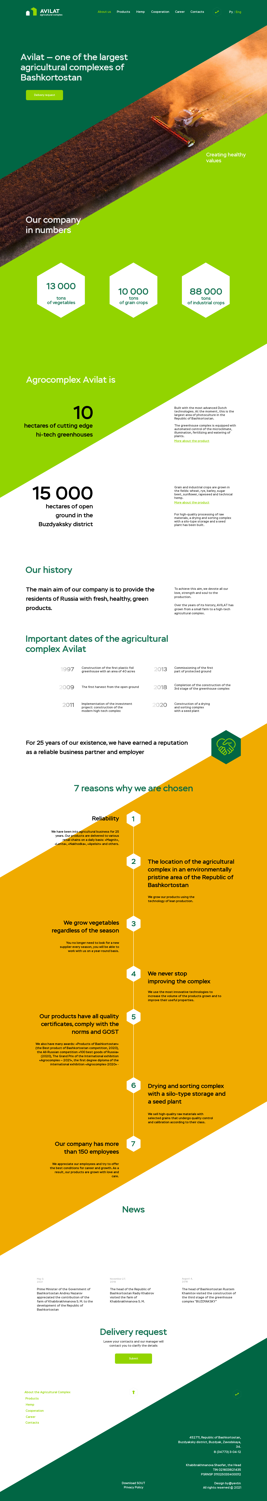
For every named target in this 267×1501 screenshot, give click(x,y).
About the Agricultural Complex (47, 1392)
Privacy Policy (133, 1487)
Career (180, 12)
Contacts (197, 12)
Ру (231, 12)
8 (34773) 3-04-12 (227, 1452)
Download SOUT (133, 1483)
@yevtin (235, 1483)
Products (123, 12)
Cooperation (160, 12)
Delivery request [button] (44, 95)
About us (104, 12)
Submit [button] (133, 1358)
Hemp (140, 12)
